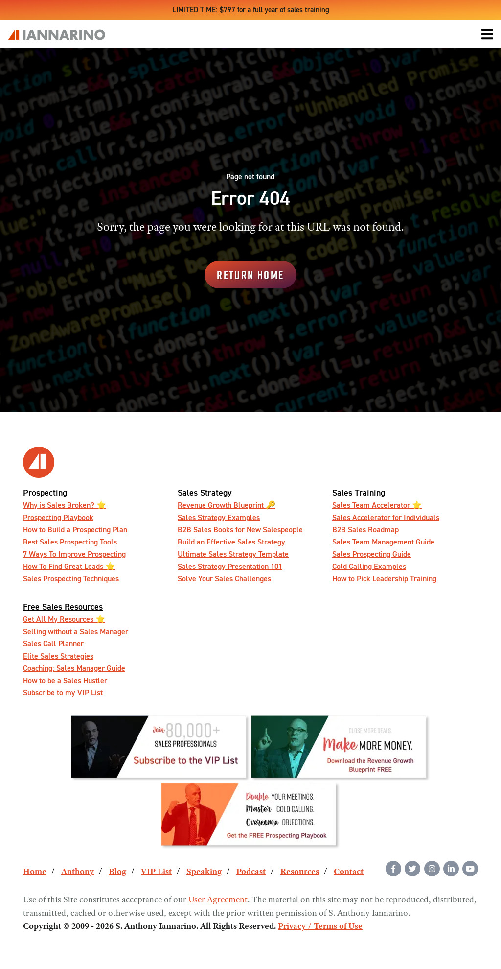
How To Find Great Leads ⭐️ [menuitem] (69, 566)
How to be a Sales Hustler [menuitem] (65, 680)
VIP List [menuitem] (156, 872)
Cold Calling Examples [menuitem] (369, 566)
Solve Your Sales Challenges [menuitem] (224, 578)
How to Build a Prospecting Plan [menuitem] (75, 529)
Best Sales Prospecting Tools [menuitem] (70, 542)
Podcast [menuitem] (251, 872)
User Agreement (218, 900)
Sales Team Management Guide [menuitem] (383, 542)
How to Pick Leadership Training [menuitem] (384, 578)
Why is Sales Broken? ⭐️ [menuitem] (64, 505)
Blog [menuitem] (117, 872)
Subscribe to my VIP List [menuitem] (63, 692)
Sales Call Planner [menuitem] (53, 643)
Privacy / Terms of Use (320, 926)
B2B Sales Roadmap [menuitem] (365, 529)
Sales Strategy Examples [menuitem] (219, 517)
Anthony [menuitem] (77, 872)
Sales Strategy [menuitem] (205, 492)
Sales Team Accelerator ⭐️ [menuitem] (377, 505)
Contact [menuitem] (349, 872)
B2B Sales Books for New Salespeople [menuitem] (240, 529)
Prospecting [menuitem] (45, 492)
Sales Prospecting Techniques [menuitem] (71, 578)
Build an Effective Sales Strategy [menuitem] (231, 542)
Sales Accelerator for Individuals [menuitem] (385, 517)
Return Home (250, 274)
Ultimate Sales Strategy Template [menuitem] (233, 554)
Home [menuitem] (34, 872)
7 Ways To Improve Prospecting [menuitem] (74, 554)
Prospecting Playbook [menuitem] (58, 517)
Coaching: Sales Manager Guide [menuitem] (74, 668)
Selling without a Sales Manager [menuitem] (75, 631)
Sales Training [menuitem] (358, 492)
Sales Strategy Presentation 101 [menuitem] (230, 566)
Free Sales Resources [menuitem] (63, 606)
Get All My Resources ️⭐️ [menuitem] (64, 619)
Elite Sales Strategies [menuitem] (58, 656)
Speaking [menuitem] (204, 872)
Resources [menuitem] (299, 872)
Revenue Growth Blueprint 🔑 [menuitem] (226, 505)
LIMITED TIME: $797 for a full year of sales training (250, 9)
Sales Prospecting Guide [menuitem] (371, 554)
